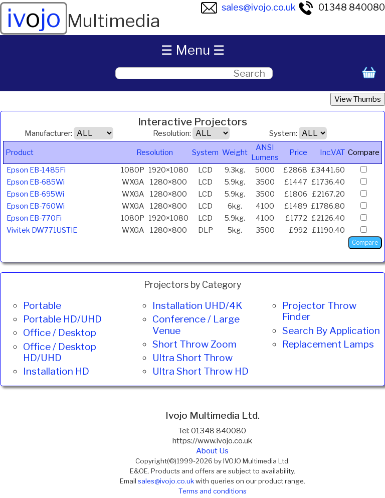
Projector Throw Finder (319, 310)
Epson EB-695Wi (35, 194)
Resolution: (172, 133)
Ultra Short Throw (192, 358)
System (205, 152)
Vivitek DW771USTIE (42, 230)
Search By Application (331, 330)
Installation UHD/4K (197, 305)
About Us (212, 450)
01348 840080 (341, 7)
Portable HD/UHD (62, 319)
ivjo (34, 18)
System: (283, 133)
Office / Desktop (59, 332)
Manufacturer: (48, 133)
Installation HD (56, 371)
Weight (235, 152)
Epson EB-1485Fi (36, 170)
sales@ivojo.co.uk (248, 7)
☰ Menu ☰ (193, 50)
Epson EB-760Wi (36, 206)
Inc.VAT (332, 152)
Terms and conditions (212, 491)
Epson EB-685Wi (36, 182)
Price (298, 152)
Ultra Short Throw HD (200, 371)
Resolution (154, 152)
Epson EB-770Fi (34, 218)
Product (20, 152)
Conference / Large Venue (196, 324)
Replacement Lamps (328, 344)
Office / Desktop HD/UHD (59, 352)
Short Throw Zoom (194, 344)
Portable (42, 305)
